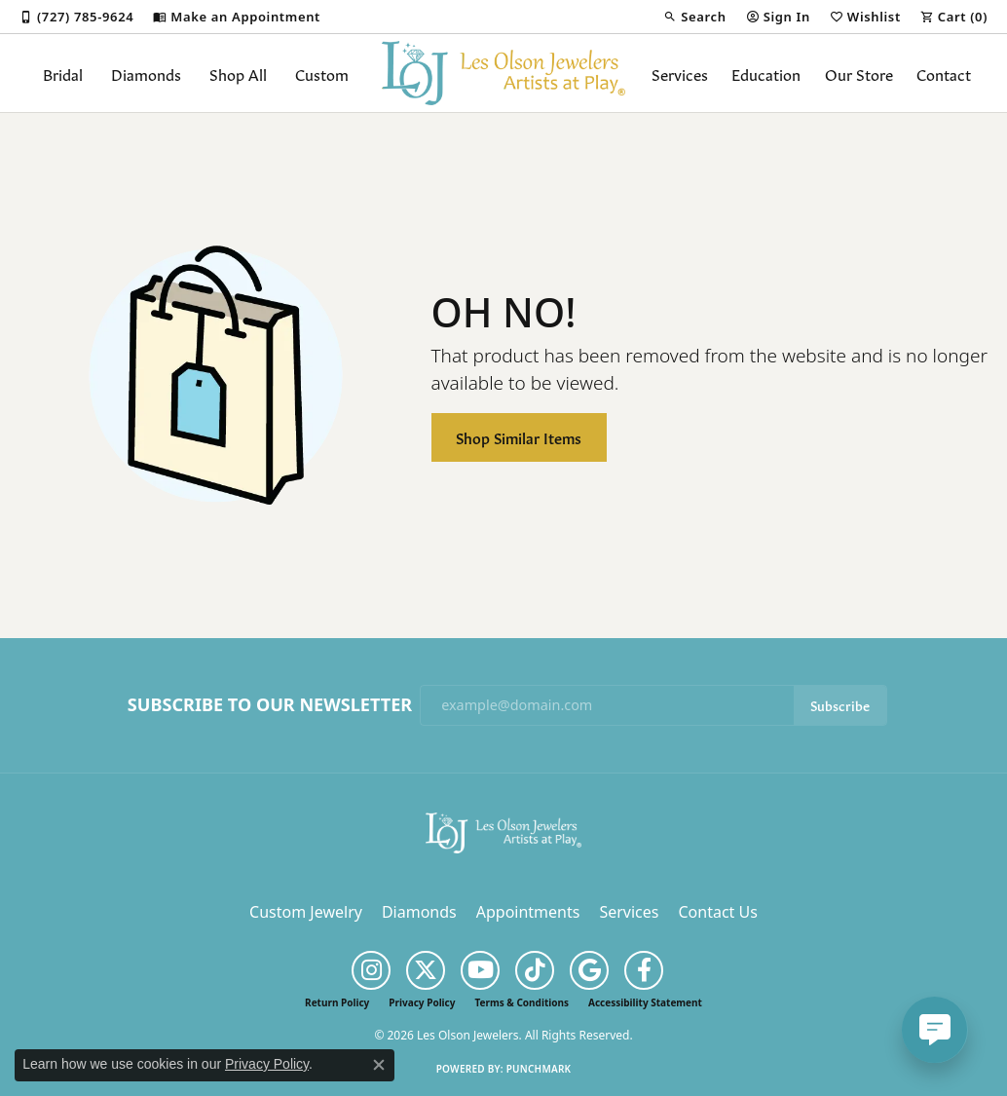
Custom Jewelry (305, 912)
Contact (943, 73)
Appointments (528, 912)
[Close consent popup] (379, 1065)
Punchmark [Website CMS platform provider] (539, 1069)
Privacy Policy (422, 1002)
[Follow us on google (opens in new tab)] (589, 970)
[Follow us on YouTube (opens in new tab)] (480, 970)
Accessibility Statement (645, 1002)
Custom (322, 73)
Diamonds (146, 73)
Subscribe (840, 705)
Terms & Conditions (521, 1002)
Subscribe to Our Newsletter (270, 705)
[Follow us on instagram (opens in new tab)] (371, 970)
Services (680, 73)
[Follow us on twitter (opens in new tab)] (425, 970)
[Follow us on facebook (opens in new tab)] (643, 970)
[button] (694, 16)
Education (766, 73)
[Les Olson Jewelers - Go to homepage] (503, 831)
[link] (76, 16)
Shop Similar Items (518, 437)
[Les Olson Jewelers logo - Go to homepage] (503, 73)
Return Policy (337, 1002)
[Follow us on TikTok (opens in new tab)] (534, 970)
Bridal (63, 73)
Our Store (859, 73)
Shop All (238, 73)
